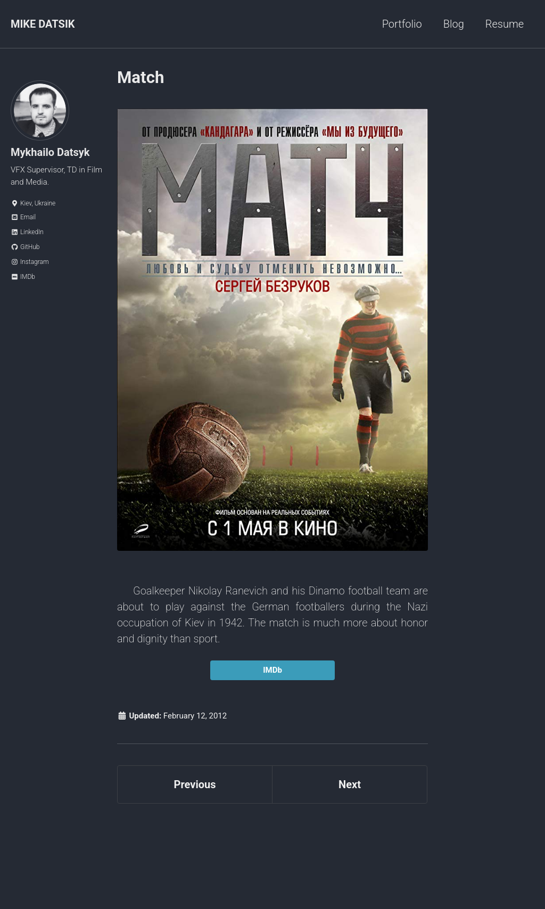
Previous (195, 784)
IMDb (23, 276)
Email (23, 217)
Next (349, 784)
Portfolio (402, 24)
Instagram (30, 262)
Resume (504, 24)
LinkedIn (27, 232)
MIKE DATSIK (43, 24)
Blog (453, 24)
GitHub (25, 247)
